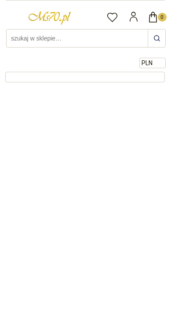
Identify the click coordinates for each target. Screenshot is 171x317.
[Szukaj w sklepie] (78, 38)
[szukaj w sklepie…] (156, 38)
